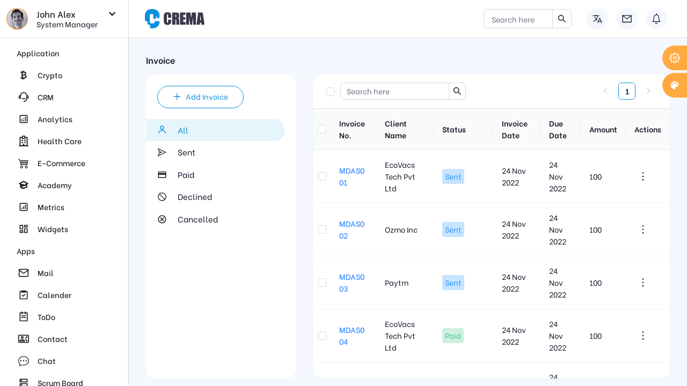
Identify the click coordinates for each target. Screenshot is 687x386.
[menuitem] (64, 75)
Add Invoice (200, 96)
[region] (64, 212)
